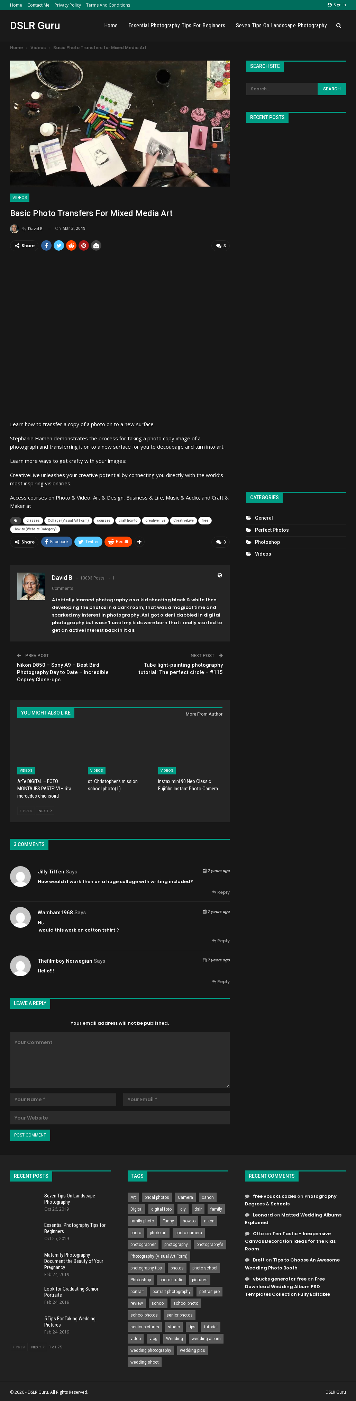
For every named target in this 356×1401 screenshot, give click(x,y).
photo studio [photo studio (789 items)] (171, 1279)
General (264, 518)
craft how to (128, 520)
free (205, 520)
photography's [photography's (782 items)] (210, 1244)
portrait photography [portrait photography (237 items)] (172, 1291)
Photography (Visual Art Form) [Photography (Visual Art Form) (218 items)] (159, 1256)
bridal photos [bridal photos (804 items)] (157, 1197)
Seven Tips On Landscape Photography (281, 25)
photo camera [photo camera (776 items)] (188, 1232)
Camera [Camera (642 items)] (185, 1197)
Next (45, 810)
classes (33, 520)
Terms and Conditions (108, 5)
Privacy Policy (68, 5)
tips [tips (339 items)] (192, 1326)
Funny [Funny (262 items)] (168, 1220)
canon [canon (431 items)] (208, 1197)
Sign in (337, 5)
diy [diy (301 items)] (183, 1208)
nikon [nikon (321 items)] (209, 1220)
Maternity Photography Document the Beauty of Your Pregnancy (73, 1260)
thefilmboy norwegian (65, 961)
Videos (19, 197)
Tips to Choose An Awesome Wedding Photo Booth (292, 1263)
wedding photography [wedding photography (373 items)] (150, 1350)
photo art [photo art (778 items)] (158, 1232)
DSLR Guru (35, 25)
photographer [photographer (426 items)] (143, 1244)
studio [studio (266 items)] (174, 1326)
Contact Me (38, 5)
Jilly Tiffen (51, 871)
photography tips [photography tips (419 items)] (146, 1267)
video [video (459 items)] (135, 1338)
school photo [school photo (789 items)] (185, 1303)
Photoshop (267, 542)
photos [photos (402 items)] (177, 1267)
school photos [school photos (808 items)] (144, 1314)
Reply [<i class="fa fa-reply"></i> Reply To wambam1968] (221, 940)
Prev (26, 810)
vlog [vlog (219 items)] (153, 1338)
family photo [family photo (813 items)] (142, 1220)
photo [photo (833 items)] (135, 1232)
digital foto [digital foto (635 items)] (161, 1208)
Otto (258, 1233)
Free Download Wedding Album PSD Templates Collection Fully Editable (287, 1286)
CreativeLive (183, 520)
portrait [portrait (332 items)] (137, 1291)
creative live (155, 520)
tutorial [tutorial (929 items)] (211, 1326)
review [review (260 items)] (136, 1303)
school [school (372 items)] (158, 1303)
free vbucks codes (274, 1196)
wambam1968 (55, 912)
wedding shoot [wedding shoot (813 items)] (144, 1361)
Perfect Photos (272, 530)
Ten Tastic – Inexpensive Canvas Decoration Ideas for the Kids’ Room (291, 1241)
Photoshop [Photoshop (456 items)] (140, 1279)
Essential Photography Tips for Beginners (177, 25)
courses (104, 520)
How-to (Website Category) (35, 529)
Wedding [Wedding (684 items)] (174, 1338)
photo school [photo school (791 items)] (204, 1267)
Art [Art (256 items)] (133, 1197)
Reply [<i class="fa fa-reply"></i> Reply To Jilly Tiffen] (221, 892)
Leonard (263, 1214)
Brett (259, 1259)
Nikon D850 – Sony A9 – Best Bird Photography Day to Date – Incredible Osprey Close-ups (63, 672)
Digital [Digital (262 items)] (136, 1208)
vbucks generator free (280, 1278)
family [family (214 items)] (216, 1208)
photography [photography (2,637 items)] (176, 1244)
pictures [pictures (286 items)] (200, 1279)
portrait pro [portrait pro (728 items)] (209, 1291)
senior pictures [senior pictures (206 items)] (144, 1326)
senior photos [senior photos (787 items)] (179, 1314)
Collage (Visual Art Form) (68, 520)
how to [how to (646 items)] (189, 1220)
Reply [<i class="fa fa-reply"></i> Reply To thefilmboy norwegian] (221, 981)
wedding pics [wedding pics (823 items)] (192, 1350)
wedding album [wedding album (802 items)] (206, 1338)
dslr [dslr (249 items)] (198, 1208)
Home (16, 5)
